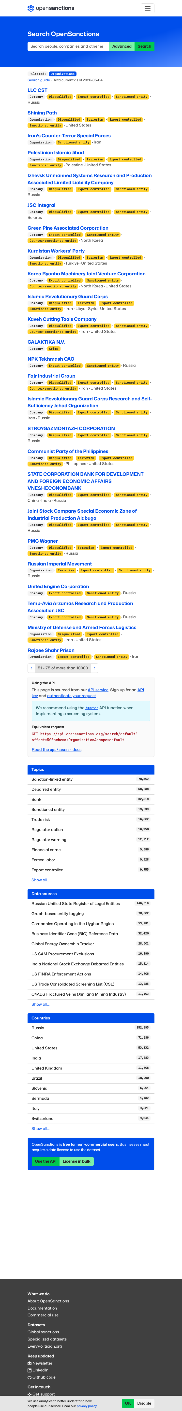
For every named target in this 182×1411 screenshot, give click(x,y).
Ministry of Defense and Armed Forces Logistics (82, 627)
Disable (144, 1403)
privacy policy (87, 1406)
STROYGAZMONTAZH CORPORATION (71, 428)
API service (98, 690)
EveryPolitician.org (45, 1346)
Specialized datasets (47, 1339)
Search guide (39, 80)
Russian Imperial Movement (60, 564)
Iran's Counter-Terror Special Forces (69, 136)
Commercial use (43, 1315)
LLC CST (37, 90)
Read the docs (56, 749)
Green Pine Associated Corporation (68, 228)
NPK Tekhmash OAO (51, 359)
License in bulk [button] (77, 1161)
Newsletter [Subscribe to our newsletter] (42, 1363)
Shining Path (42, 113)
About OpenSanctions (48, 1301)
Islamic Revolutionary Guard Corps (68, 296)
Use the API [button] (46, 1161)
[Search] (68, 46)
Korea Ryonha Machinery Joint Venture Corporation (87, 274)
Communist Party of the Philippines (68, 451)
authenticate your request (71, 695)
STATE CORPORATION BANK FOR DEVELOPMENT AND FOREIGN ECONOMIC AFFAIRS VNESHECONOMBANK (86, 481)
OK (128, 1403)
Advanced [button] (122, 46)
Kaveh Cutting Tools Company (62, 319)
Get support (43, 1394)
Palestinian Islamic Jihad (56, 152)
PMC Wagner (43, 541)
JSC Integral (41, 205)
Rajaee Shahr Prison (51, 650)
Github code (44, 1377)
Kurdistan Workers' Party (56, 251)
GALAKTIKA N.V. (46, 342)
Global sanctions (43, 1332)
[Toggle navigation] (147, 8)
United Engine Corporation (58, 586)
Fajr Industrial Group (51, 376)
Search (144, 46)
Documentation (42, 1308)
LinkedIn (40, 1370)
